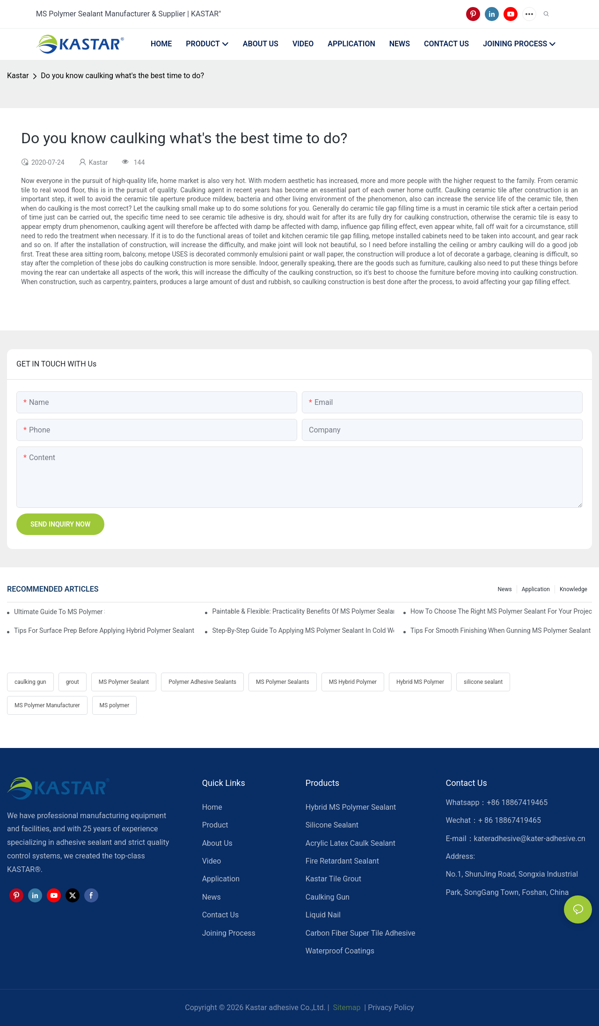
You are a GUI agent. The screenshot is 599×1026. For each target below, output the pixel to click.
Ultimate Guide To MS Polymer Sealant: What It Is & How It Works (59, 612)
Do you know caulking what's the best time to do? (122, 75)
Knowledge (573, 589)
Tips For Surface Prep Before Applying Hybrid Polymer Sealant (104, 630)
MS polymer (115, 705)
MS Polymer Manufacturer (47, 705)
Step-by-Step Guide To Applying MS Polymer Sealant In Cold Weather (303, 630)
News (505, 589)
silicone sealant (483, 682)
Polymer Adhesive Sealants (202, 682)
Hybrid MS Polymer (420, 682)
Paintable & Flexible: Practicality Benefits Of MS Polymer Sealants (303, 611)
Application (536, 589)
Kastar (18, 75)
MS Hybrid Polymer (353, 682)
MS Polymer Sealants (282, 682)
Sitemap (346, 1007)
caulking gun (30, 682)
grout (72, 682)
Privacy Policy (391, 1007)
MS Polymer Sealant (124, 682)
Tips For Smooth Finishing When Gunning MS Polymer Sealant (500, 630)
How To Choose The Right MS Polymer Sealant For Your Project (501, 611)
